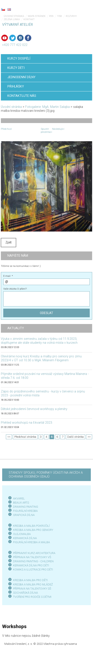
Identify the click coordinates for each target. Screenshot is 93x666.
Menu (81, 6)
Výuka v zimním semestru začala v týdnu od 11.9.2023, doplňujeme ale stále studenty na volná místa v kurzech (39, 341)
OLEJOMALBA (22, 534)
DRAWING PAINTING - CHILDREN (33, 561)
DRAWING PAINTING (25, 506)
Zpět (8, 242)
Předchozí (6, 128)
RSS (51, 16)
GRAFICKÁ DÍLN (23, 515)
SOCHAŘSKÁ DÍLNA (25, 592)
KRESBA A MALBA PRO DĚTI (30, 580)
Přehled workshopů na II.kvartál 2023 (26, 423)
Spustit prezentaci (46, 130)
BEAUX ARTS (21, 502)
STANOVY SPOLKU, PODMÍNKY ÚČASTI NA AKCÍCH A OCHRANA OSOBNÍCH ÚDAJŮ (46, 474)
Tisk (59, 16)
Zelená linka (12, 19)
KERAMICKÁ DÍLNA (25, 538)
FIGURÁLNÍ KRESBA (25, 510)
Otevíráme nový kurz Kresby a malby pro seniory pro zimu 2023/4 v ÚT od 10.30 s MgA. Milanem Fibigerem (41, 358)
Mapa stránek (37, 16)
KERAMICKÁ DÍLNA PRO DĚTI (31, 565)
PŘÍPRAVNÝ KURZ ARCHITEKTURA (34, 553)
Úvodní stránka (14, 16)
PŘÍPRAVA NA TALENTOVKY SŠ (32, 588)
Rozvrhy (71, 16)
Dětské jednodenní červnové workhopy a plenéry (34, 409)
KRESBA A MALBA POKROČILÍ (31, 525)
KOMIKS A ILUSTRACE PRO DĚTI (33, 569)
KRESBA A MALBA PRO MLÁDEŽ (33, 584)
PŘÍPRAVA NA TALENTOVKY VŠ (32, 557)
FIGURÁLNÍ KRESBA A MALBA (31, 542)
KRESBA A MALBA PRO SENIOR (32, 530)
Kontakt (29, 19)
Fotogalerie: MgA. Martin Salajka (47, 107)
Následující (58, 128)
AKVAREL (19, 498)
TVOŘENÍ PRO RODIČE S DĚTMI (32, 596)
